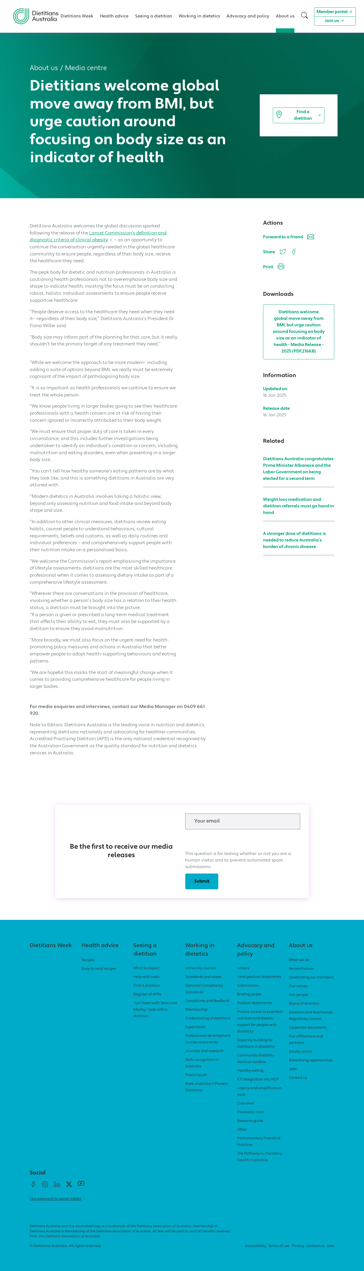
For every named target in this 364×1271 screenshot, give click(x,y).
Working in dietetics (199, 16)
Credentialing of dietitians (208, 1018)
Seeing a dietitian (153, 16)
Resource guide (250, 1121)
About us (285, 16)
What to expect (146, 968)
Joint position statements (259, 977)
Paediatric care (250, 1112)
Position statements (254, 1003)
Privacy (298, 1246)
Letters (243, 968)
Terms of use (279, 1246)
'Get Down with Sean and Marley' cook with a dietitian (155, 1009)
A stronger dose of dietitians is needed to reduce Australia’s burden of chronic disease (294, 540)
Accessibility (255, 1246)
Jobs (293, 1069)
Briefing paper (249, 994)
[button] (304, 16)
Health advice (114, 16)
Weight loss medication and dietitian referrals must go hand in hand (298, 506)
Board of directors (304, 1003)
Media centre (86, 68)
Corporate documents (307, 1027)
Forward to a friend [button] (288, 237)
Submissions (247, 985)
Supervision (195, 1027)
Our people (298, 995)
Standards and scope (203, 977)
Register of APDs (149, 994)
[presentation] (226, 840)
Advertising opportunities (311, 1060)
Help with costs (146, 977)
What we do (299, 960)
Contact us (298, 1078)
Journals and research (204, 1051)
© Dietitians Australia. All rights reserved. (65, 1246)
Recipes (88, 960)
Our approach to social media (55, 1199)
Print (273, 267)
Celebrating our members (311, 977)
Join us (335, 20)
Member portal (335, 11)
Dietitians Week (77, 16)
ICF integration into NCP (257, 1079)
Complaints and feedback (207, 1001)
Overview (245, 1103)
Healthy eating (250, 1071)
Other (242, 1129)
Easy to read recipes (99, 969)
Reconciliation (301, 969)
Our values (298, 986)
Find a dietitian (298, 115)
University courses (200, 968)
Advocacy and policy (247, 16)
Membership (196, 1009)
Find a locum (199, 1075)
